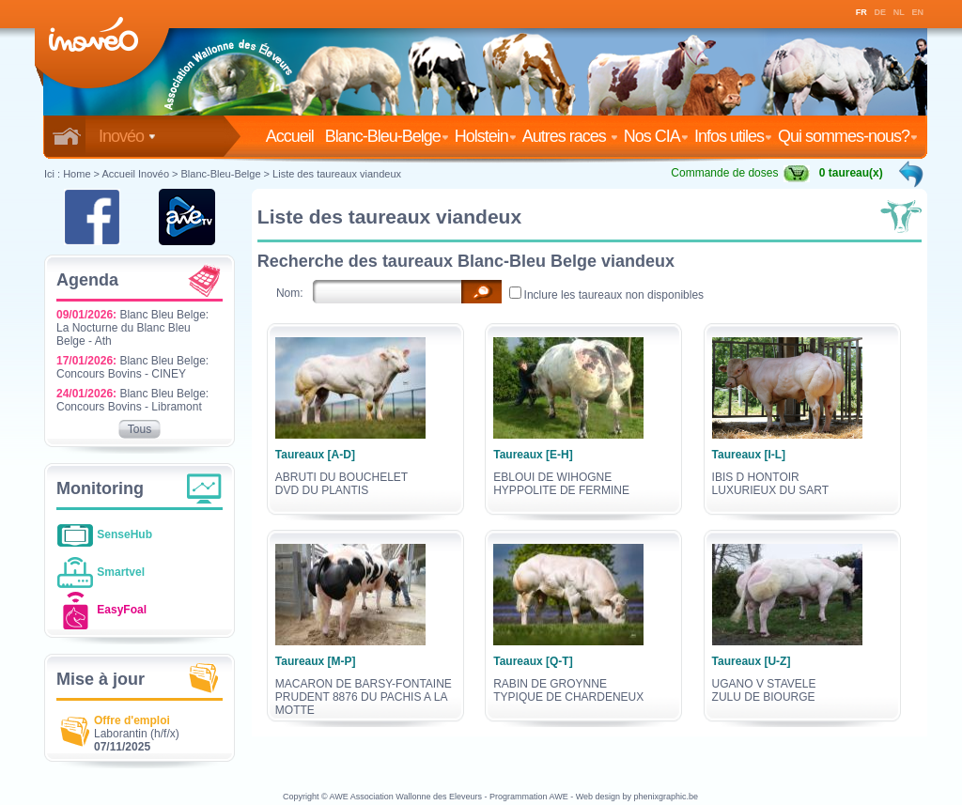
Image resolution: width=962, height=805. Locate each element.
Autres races (570, 136)
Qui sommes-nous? (848, 136)
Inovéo (127, 136)
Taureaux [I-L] (748, 454)
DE (881, 12)
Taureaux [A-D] (315, 454)
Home (76, 173)
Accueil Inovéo (135, 173)
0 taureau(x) (851, 172)
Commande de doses (740, 172)
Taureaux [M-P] (315, 661)
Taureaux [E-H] (532, 454)
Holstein (486, 136)
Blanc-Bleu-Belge (387, 136)
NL (899, 12)
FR (861, 12)
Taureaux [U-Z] (751, 661)
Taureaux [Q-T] (532, 661)
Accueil (293, 136)
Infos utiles (733, 136)
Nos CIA (656, 136)
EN (918, 12)
